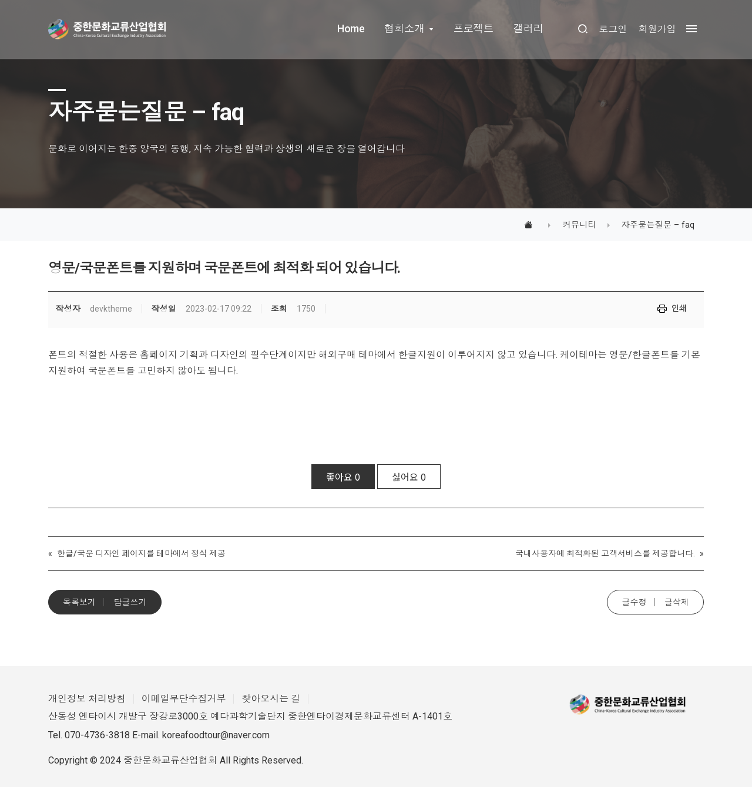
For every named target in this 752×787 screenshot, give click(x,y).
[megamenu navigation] (688, 29)
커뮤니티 (579, 224)
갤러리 (528, 29)
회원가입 (657, 29)
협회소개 (404, 29)
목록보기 (79, 602)
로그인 (613, 29)
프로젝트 (473, 29)
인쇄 (679, 307)
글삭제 (676, 602)
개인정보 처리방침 (87, 698)
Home (350, 29)
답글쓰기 (130, 602)
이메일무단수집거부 (184, 698)
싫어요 (409, 477)
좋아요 (343, 477)
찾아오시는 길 (270, 698)
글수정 (634, 602)
